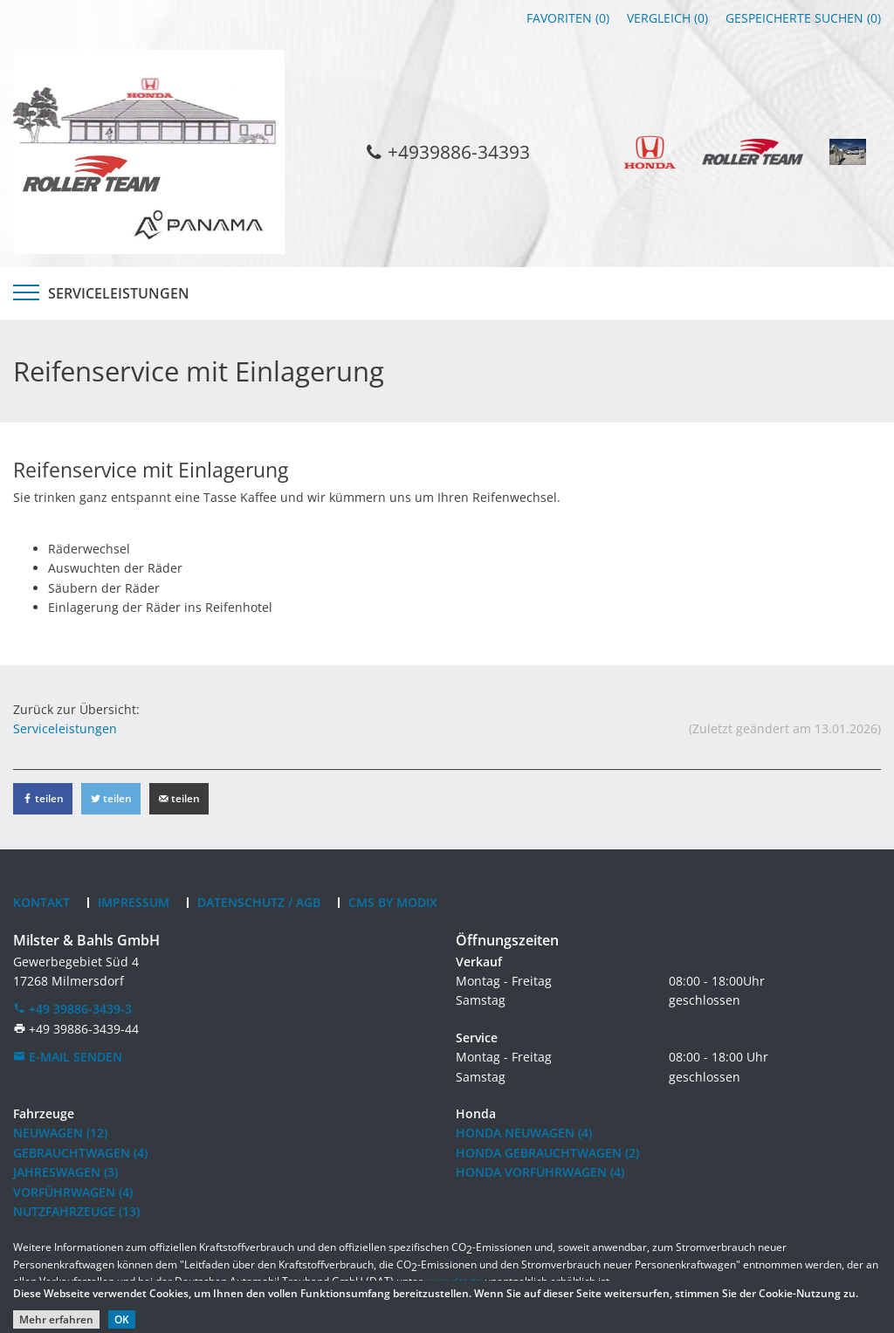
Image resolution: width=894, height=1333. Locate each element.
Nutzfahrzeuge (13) (76, 1211)
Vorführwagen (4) (73, 1192)
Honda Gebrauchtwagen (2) (547, 1152)
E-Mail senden (67, 1056)
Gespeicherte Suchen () (803, 18)
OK (121, 1319)
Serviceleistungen (118, 293)
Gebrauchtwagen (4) (80, 1152)
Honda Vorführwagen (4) (540, 1172)
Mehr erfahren (56, 1319)
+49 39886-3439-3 (72, 1008)
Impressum (133, 902)
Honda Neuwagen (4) (524, 1132)
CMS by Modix (392, 902)
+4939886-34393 (446, 151)
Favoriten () (567, 18)
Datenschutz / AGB (258, 902)
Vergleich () (667, 18)
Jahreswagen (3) (65, 1172)
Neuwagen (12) (60, 1132)
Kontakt (41, 902)
